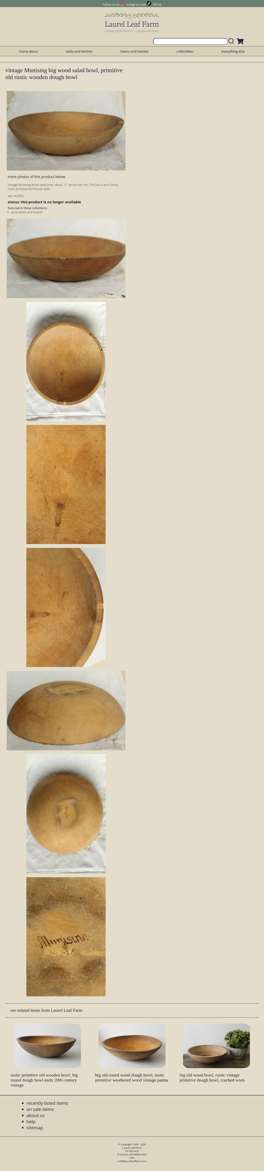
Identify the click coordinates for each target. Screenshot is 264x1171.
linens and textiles (134, 51)
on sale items (40, 1109)
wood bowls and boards (27, 212)
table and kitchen (79, 51)
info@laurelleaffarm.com (132, 1161)
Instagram (133, 4)
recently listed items (47, 1103)
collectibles (184, 51)
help (30, 1121)
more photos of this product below (36, 176)
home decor (28, 51)
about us (35, 1115)
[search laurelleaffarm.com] (232, 41)
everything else (233, 51)
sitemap (34, 1127)
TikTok (156, 4)
